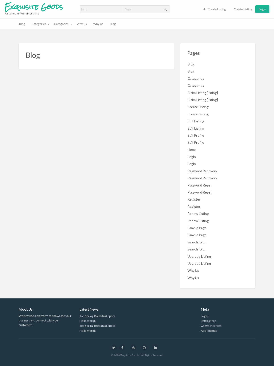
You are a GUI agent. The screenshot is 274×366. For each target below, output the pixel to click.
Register (193, 199)
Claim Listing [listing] (202, 93)
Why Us (82, 24)
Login (262, 9)
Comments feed (211, 325)
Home (192, 150)
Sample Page (196, 228)
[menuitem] (214, 9)
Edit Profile (195, 135)
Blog (22, 24)
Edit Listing (195, 121)
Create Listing (214, 9)
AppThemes (209, 330)
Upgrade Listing (199, 256)
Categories (39, 24)
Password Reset (199, 185)
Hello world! (87, 320)
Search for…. (196, 242)
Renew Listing (198, 213)
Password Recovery (202, 171)
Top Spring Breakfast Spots (97, 316)
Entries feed (208, 320)
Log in (205, 316)
